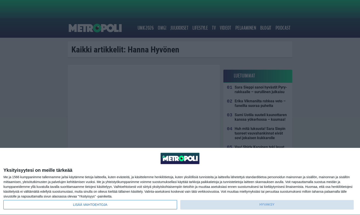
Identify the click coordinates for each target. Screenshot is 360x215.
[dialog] (180, 181)
